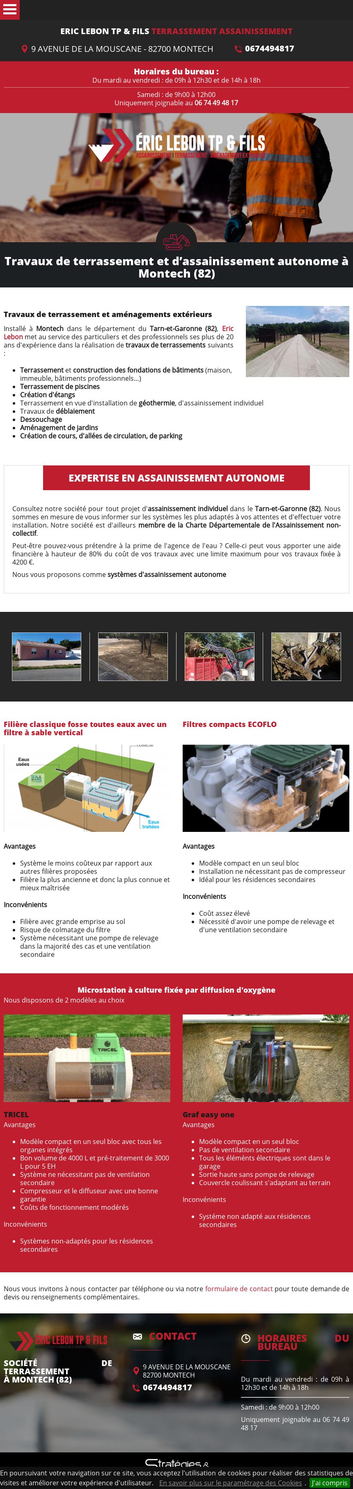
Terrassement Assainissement (176, 31)
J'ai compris (330, 1482)
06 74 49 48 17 (216, 102)
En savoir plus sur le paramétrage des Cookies (230, 1482)
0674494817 (269, 48)
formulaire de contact (239, 1288)
